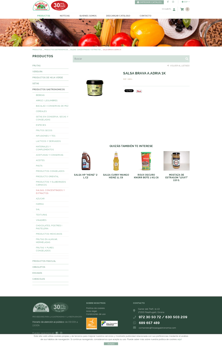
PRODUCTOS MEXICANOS (49, 234)
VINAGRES (41, 220)
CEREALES (41, 111)
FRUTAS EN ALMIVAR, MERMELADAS (47, 240)
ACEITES (40, 160)
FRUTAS (36, 65)
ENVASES (37, 273)
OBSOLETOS (38, 267)
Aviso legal (91, 311)
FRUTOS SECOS (44, 130)
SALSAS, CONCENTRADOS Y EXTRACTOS (85, 50)
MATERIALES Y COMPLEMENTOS (45, 148)
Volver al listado (178, 65)
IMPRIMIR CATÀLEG (149, 2)
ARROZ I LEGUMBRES (47, 100)
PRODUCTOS (37, 50)
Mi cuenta (168, 9)
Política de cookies (95, 308)
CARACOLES (38, 279)
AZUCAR (40, 198)
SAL (38, 209)
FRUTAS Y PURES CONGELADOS (45, 249)
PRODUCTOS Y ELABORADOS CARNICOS (51, 183)
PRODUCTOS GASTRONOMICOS (56, 50)
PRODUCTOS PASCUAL (44, 261)
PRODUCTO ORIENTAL (47, 176)
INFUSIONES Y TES (45, 136)
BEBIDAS (40, 95)
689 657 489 (149, 323)
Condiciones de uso (96, 314)
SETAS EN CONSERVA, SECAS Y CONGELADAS (52, 118)
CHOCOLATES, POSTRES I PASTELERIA (49, 227)
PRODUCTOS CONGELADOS (50, 171)
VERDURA (37, 71)
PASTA (39, 166)
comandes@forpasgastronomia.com (157, 328)
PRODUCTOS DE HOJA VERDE (47, 77)
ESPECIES (41, 125)
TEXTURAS (41, 215)
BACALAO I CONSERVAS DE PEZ (52, 106)
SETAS (35, 83)
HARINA (40, 204)
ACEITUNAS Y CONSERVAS (49, 155)
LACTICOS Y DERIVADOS (48, 141)
